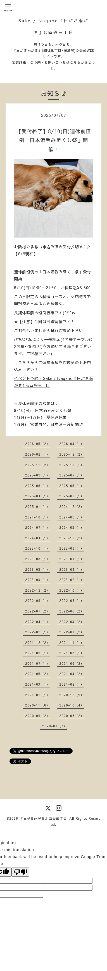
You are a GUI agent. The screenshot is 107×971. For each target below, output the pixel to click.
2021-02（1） (71, 684)
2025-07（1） (71, 475)
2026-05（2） (37, 443)
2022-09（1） (37, 600)
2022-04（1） (37, 621)
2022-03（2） (71, 621)
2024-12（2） (71, 506)
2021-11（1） (71, 642)
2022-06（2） (71, 611)
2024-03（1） (37, 538)
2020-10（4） (71, 705)
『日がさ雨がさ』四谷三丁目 (43, 818)
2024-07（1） (37, 527)
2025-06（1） (37, 485)
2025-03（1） (37, 496)
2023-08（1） (37, 559)
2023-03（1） (37, 579)
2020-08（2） (71, 715)
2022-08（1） (71, 600)
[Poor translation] (20, 872)
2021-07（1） (37, 663)
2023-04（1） (71, 569)
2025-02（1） (71, 496)
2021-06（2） (71, 663)
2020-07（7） (54, 726)
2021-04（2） (71, 673)
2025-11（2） (37, 465)
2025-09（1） (37, 475)
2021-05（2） (37, 673)
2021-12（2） (37, 642)
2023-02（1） (71, 579)
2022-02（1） (37, 632)
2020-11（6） (37, 705)
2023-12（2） (71, 538)
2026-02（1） (37, 454)
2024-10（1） (37, 517)
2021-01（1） (37, 695)
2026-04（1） (71, 443)
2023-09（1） (71, 548)
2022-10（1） (71, 590)
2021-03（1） (37, 684)
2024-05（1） (71, 527)
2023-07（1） (71, 559)
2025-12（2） (71, 454)
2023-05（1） (37, 569)
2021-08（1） (71, 653)
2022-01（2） (71, 632)
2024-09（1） (71, 517)
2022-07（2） (37, 611)
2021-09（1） (37, 653)
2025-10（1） (71, 465)
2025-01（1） (37, 506)
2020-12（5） (71, 695)
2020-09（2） (37, 715)
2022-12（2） (37, 590)
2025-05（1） (71, 485)
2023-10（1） (37, 548)
